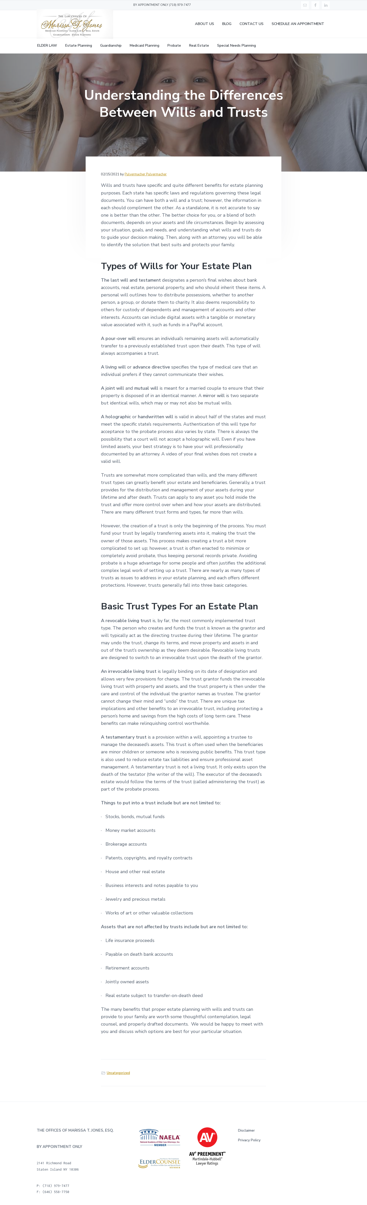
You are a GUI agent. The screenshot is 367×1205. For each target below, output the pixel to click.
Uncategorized (118, 1073)
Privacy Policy (249, 1140)
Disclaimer (246, 1130)
